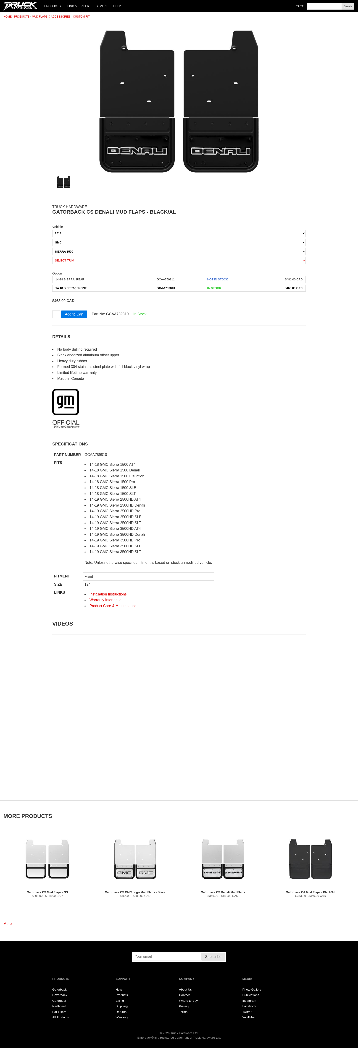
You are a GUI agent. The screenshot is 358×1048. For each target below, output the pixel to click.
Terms (183, 1012)
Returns (121, 1012)
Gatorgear (59, 1000)
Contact (184, 995)
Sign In (101, 6)
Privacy (184, 1006)
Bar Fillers (59, 1012)
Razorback (59, 995)
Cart (300, 6)
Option (57, 273)
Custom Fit (81, 16)
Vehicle (57, 227)
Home (7, 16)
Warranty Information (107, 600)
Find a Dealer (78, 6)
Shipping (122, 1006)
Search (348, 6)
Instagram (249, 1000)
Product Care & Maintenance (113, 606)
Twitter (247, 1012)
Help (117, 6)
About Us (185, 989)
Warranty (122, 1017)
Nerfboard (59, 1006)
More (7, 924)
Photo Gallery (251, 989)
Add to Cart (74, 314)
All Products (60, 1017)
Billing (120, 1000)
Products (52, 6)
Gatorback (59, 989)
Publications (250, 995)
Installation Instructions (108, 594)
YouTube (248, 1017)
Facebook (249, 1006)
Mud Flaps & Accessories (51, 16)
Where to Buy (188, 1000)
